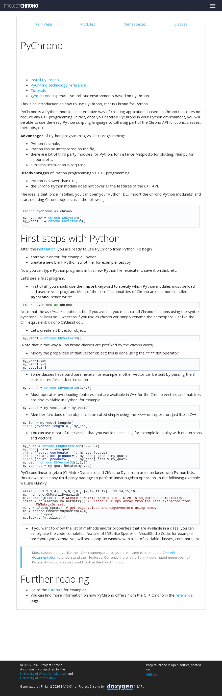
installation (46, 248)
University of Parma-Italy (37, 678)
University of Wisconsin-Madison (43, 673)
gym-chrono (41, 95)
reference (184, 595)
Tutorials (38, 90)
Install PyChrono (45, 79)
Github (152, 674)
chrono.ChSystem (63, 218)
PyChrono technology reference (58, 85)
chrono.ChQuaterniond (62, 446)
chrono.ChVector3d (65, 221)
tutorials (55, 589)
